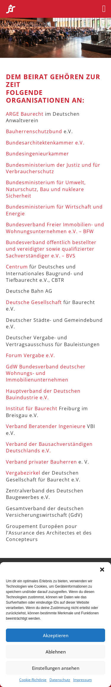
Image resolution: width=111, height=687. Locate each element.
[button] (102, 569)
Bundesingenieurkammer (37, 153)
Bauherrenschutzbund (34, 131)
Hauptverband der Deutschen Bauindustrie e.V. (43, 394)
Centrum (17, 266)
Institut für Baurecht (31, 408)
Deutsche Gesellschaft (34, 302)
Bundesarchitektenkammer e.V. (45, 142)
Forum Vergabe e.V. (30, 355)
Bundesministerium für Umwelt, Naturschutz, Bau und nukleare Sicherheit (46, 189)
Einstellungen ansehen (55, 668)
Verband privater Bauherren (41, 462)
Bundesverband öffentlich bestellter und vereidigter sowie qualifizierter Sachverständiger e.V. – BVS (51, 249)
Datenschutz (59, 680)
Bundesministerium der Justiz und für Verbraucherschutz (53, 168)
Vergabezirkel (23, 473)
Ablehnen (56, 652)
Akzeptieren (55, 635)
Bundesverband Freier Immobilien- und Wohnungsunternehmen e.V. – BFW (55, 227)
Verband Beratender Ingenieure (46, 426)
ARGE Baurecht (25, 114)
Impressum (82, 680)
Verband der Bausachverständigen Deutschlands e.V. (49, 447)
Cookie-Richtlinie (32, 680)
